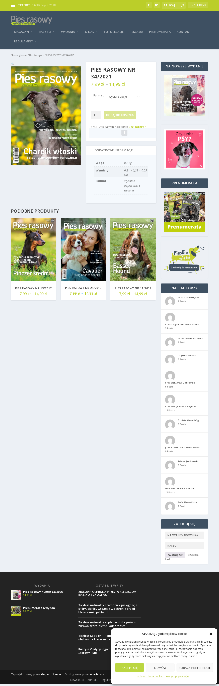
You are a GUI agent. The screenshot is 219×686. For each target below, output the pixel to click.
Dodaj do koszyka (120, 116)
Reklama (136, 28)
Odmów (160, 668)
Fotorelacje (114, 28)
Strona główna (19, 56)
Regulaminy (23, 38)
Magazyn (21, 28)
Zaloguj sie (175, 556)
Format (98, 96)
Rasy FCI (45, 28)
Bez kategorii (36, 56)
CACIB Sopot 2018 (44, 5)
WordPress (97, 675)
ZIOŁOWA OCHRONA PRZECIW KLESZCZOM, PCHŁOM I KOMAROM (107, 594)
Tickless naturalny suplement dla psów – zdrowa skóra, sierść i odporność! (107, 625)
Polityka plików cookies (150, 676)
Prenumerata (160, 28)
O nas (89, 28)
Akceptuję (130, 668)
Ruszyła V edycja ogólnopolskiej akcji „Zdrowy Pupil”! (104, 652)
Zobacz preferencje (195, 668)
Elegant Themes (51, 675)
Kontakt (184, 28)
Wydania (68, 28)
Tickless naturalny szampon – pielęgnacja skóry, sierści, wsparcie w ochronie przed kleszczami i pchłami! (107, 609)
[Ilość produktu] (96, 116)
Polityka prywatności (177, 676)
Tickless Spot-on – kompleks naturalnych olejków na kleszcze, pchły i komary (107, 638)
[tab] (121, 151)
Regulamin (107, 681)
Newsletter (77, 681)
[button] (211, 634)
